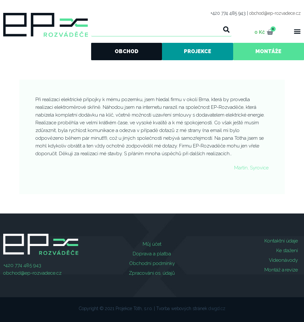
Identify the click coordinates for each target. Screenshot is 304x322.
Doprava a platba (152, 254)
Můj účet (152, 244)
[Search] (227, 29)
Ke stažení (287, 250)
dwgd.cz (216, 308)
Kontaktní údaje (281, 241)
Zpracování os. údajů (152, 273)
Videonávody (283, 260)
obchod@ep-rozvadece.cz (275, 13)
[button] (297, 31)
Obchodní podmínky (152, 263)
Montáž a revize (281, 270)
